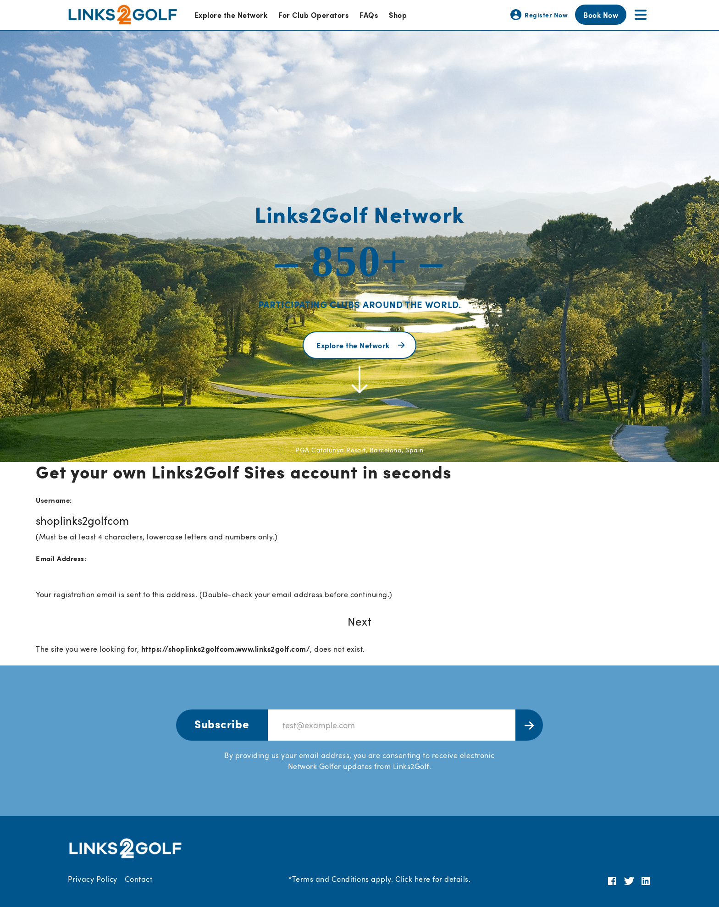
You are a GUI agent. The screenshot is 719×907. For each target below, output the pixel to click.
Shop (398, 15)
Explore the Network (230, 15)
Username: (54, 500)
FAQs (369, 15)
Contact (138, 879)
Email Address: (61, 558)
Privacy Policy (92, 879)
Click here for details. (432, 879)
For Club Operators (313, 15)
